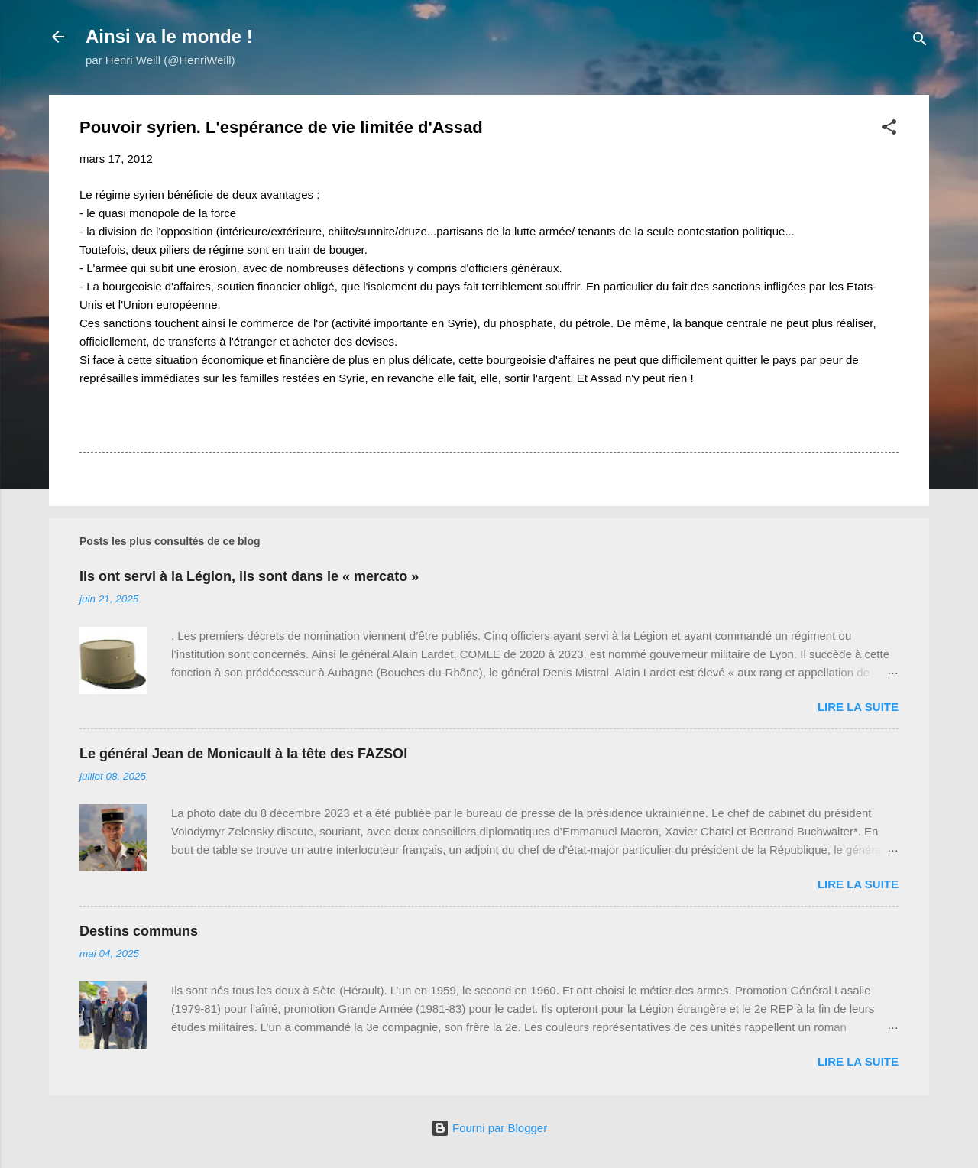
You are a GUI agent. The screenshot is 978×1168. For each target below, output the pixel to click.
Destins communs (138, 931)
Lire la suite (858, 706)
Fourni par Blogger (489, 1127)
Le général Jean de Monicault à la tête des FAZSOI (243, 753)
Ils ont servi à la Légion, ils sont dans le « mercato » (249, 576)
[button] (889, 129)
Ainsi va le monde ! (169, 36)
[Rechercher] (920, 41)
